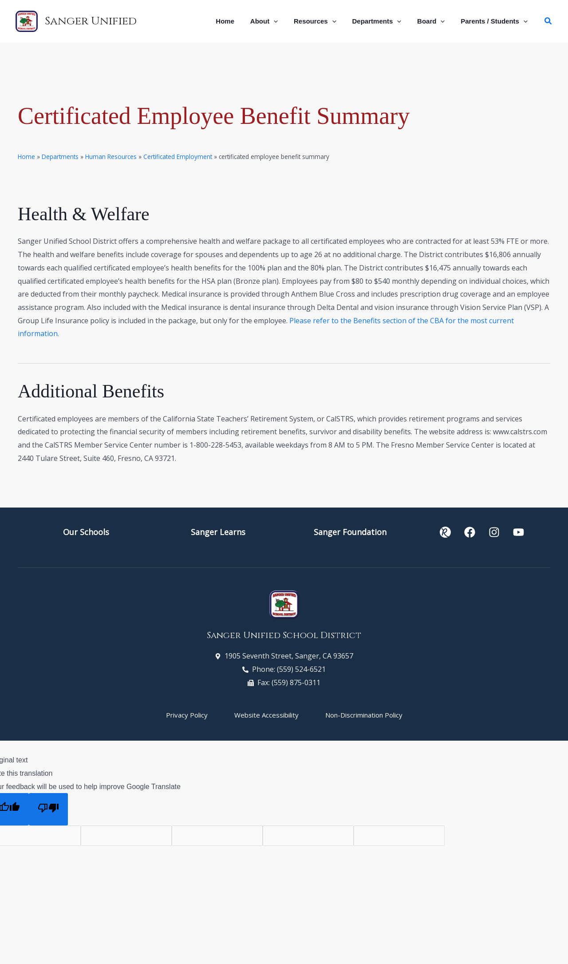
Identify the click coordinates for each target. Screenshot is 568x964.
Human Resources (111, 156)
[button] (285, 21)
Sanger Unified (91, 21)
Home (26, 156)
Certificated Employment (177, 156)
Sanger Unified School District (284, 635)
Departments (60, 156)
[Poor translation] (48, 809)
